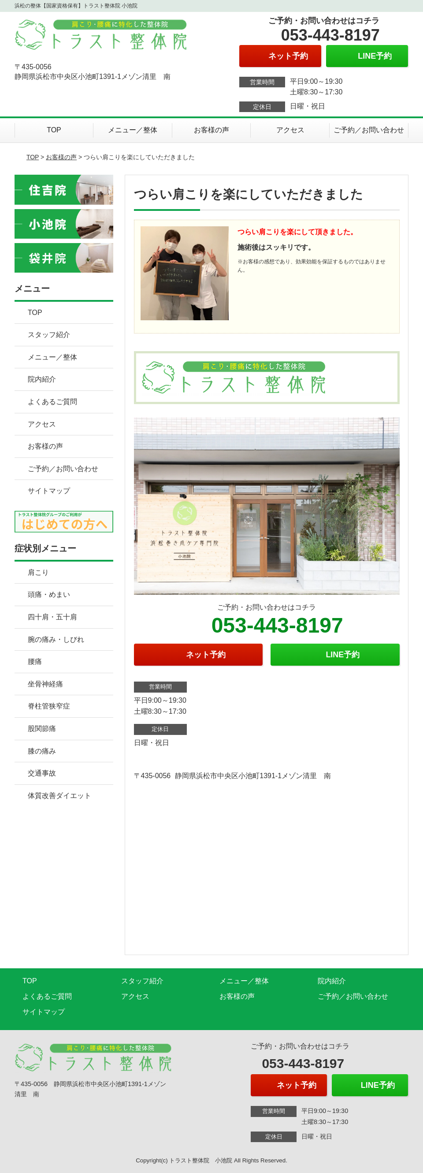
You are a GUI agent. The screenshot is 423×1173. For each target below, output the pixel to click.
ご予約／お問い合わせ (369, 130)
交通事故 (42, 773)
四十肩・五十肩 (52, 617)
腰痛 (35, 661)
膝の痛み (42, 751)
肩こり (38, 572)
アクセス (290, 130)
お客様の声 (211, 130)
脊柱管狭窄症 (49, 706)
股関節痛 (42, 728)
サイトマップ (49, 491)
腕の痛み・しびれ (56, 639)
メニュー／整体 (132, 130)
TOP (54, 130)
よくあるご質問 (52, 401)
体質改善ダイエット (59, 795)
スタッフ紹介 (49, 334)
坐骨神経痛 (45, 684)
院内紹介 (42, 379)
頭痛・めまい (49, 594)
